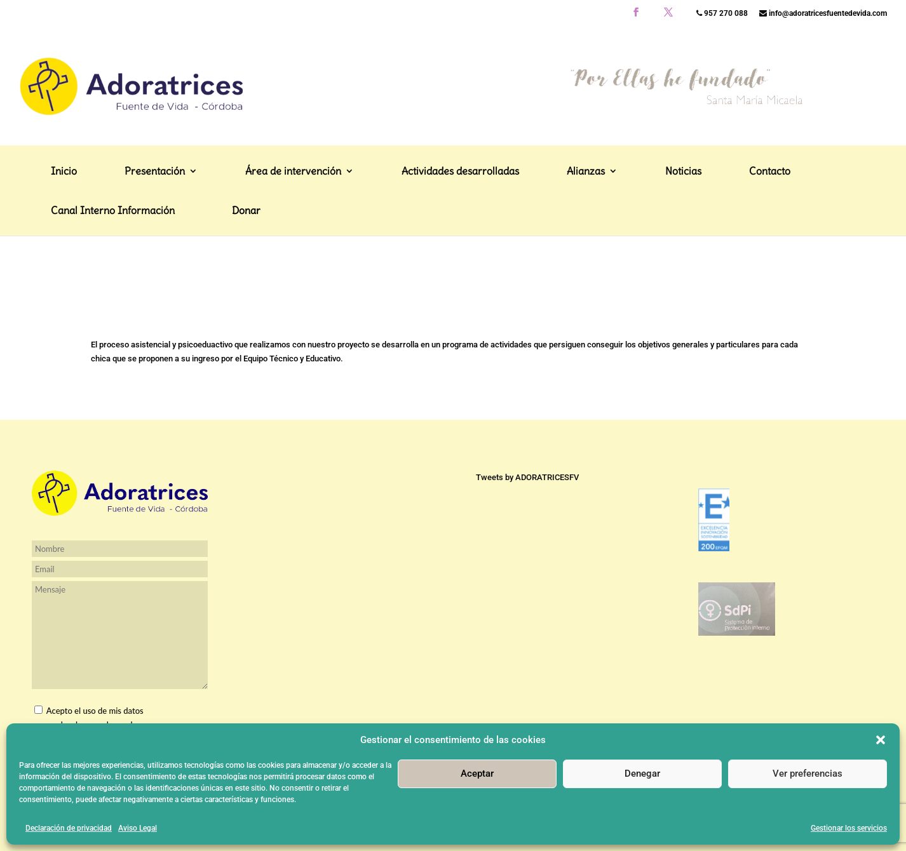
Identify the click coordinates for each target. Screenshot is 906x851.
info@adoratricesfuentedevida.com (823, 14)
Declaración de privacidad (68, 828)
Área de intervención (293, 219)
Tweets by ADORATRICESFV (527, 477)
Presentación (155, 219)
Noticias (683, 219)
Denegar (642, 773)
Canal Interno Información (113, 258)
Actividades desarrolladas (460, 219)
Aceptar (477, 773)
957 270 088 (722, 14)
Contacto (769, 219)
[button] (880, 740)
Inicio (64, 219)
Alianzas (586, 219)
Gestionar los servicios (849, 828)
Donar (246, 257)
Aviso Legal (137, 828)
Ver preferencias (807, 773)
